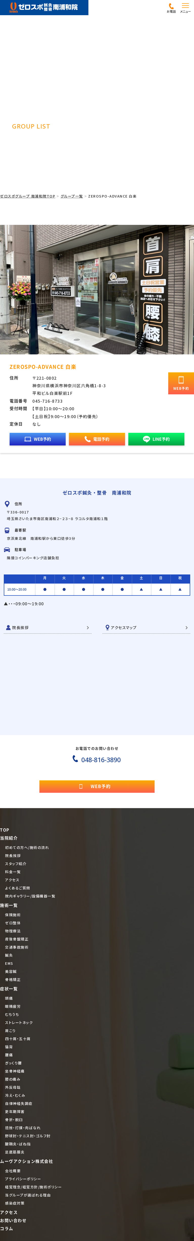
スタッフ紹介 (16, 863)
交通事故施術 (17, 947)
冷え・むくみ (15, 1095)
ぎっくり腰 (13, 1062)
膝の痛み (12, 1079)
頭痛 (9, 998)
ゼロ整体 (13, 922)
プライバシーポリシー (23, 1178)
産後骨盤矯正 (17, 939)
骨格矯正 (13, 979)
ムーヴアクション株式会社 (26, 1161)
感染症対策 (15, 1203)
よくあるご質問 (17, 887)
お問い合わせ (13, 1220)
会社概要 (13, 1170)
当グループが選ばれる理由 (28, 1194)
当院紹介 (9, 838)
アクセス (12, 879)
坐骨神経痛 (15, 1071)
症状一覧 (9, 989)
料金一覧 (13, 871)
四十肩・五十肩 (18, 1038)
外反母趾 (13, 1087)
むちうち (12, 1014)
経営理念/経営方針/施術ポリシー (33, 1186)
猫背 (9, 1046)
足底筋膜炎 (15, 1151)
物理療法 (13, 930)
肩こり (10, 1030)
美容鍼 (11, 971)
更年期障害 (15, 1111)
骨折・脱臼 (14, 1119)
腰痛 (9, 1054)
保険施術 (13, 914)
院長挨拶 (20, 627)
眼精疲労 (13, 1006)
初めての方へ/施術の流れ (27, 847)
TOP (5, 830)
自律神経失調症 (19, 1103)
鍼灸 (9, 955)
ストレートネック (19, 1022)
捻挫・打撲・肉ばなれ (23, 1127)
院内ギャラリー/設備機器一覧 (30, 895)
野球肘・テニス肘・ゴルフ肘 (28, 1135)
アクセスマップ (124, 627)
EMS (9, 963)
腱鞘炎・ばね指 (18, 1143)
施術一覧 (9, 905)
